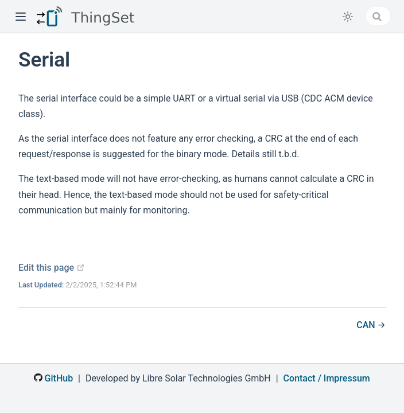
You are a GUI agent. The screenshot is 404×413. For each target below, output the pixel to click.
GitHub (53, 378)
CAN (366, 325)
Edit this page (51, 267)
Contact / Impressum (326, 378)
